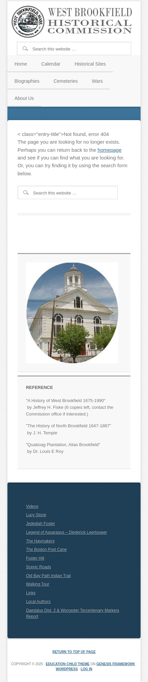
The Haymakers (40, 541)
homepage (110, 150)
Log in (86, 669)
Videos (32, 506)
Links (30, 592)
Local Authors (38, 601)
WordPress (67, 669)
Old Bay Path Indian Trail (48, 575)
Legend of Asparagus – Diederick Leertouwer (66, 532)
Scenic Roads (38, 567)
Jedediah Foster (40, 523)
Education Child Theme (68, 664)
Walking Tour (37, 584)
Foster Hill (35, 558)
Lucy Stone (36, 514)
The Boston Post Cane (46, 549)
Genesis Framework (115, 664)
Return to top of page (73, 652)
